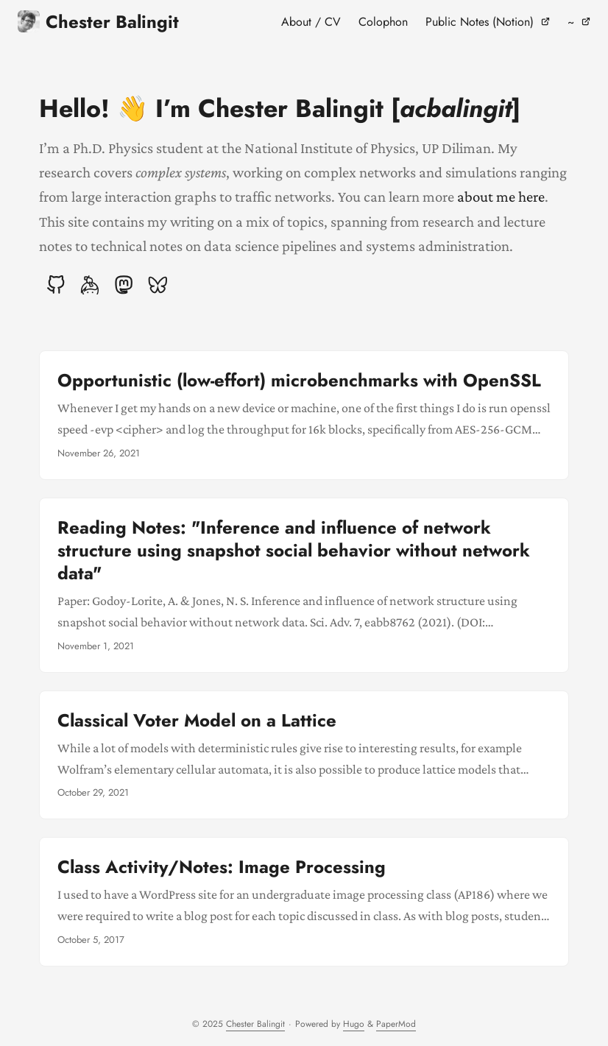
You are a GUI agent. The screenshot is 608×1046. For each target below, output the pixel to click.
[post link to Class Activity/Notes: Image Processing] (304, 902)
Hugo (353, 1024)
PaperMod (396, 1024)
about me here (501, 196)
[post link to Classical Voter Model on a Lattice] (304, 755)
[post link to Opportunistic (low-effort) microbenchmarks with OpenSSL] (304, 415)
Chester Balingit (98, 22)
